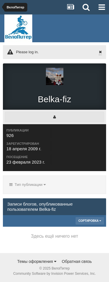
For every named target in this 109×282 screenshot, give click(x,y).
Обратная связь (77, 261)
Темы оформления (36, 261)
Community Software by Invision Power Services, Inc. (54, 274)
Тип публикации (27, 184)
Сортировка (89, 220)
